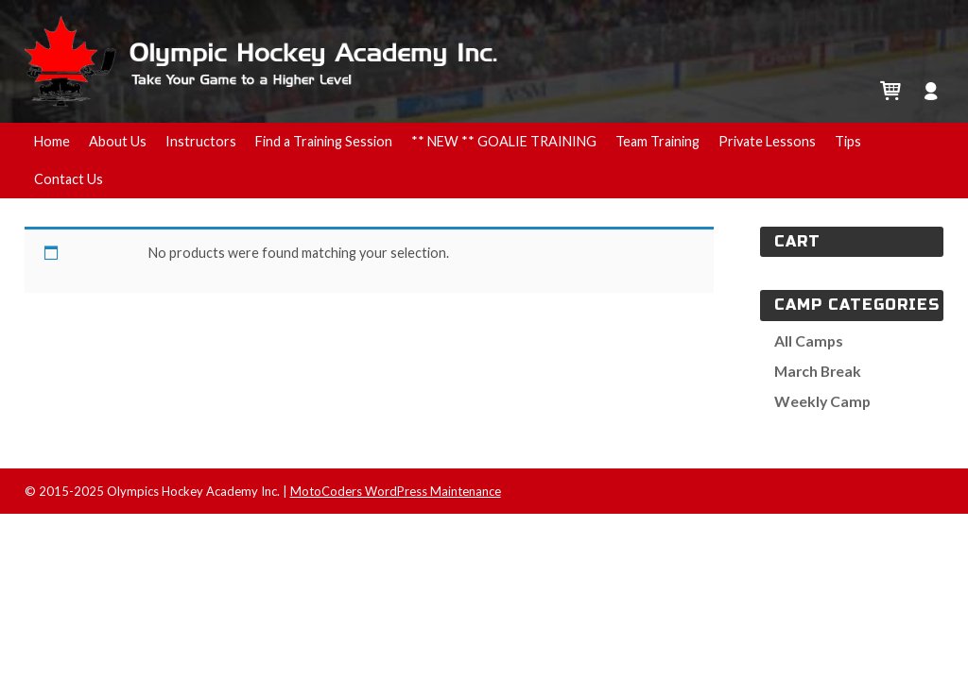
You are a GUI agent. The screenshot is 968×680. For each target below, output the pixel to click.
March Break (817, 371)
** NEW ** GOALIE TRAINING (503, 141)
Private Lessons (767, 141)
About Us (118, 141)
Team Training (657, 141)
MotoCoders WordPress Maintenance (395, 491)
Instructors (200, 141)
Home (52, 141)
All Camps (808, 340)
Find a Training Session (323, 141)
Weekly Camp (822, 401)
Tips (848, 141)
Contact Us (68, 179)
